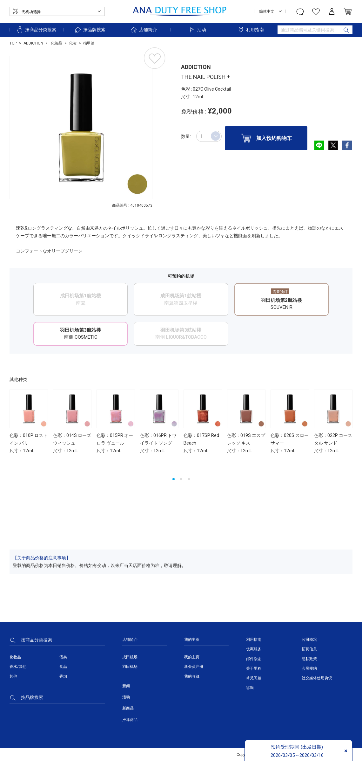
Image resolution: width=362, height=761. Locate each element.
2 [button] (181, 479)
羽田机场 (129, 666)
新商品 (128, 708)
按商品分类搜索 (36, 29)
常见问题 (253, 678)
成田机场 (129, 657)
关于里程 (253, 668)
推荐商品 (129, 719)
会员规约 (309, 668)
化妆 (73, 43)
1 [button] (173, 479)
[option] (81, 127)
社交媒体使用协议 (317, 678)
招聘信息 (309, 649)
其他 (13, 676)
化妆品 (56, 43)
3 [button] (189, 479)
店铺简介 (143, 29)
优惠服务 (253, 649)
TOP (13, 43)
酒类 (63, 657)
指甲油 (89, 43)
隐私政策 (309, 659)
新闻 (126, 686)
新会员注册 (193, 666)
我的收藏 (191, 676)
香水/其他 (18, 666)
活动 (197, 29)
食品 (63, 666)
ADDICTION (33, 43)
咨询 (250, 688)
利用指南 (250, 29)
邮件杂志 (253, 659)
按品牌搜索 (89, 29)
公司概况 (309, 639)
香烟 (63, 676)
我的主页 (191, 657)
